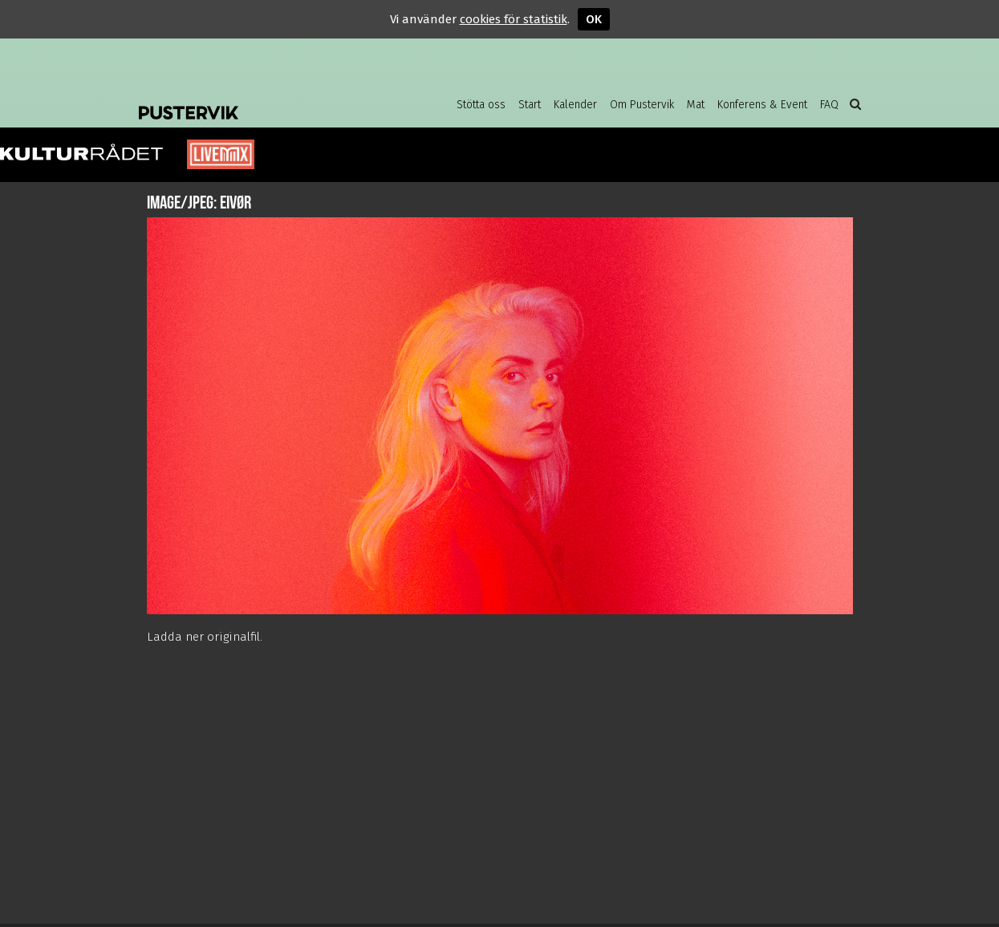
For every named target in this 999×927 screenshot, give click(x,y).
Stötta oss (481, 104)
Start (529, 104)
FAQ (829, 104)
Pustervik (267, 100)
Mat (696, 104)
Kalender (575, 104)
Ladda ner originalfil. (204, 636)
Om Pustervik (642, 104)
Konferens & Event (762, 104)
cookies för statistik (513, 19)
